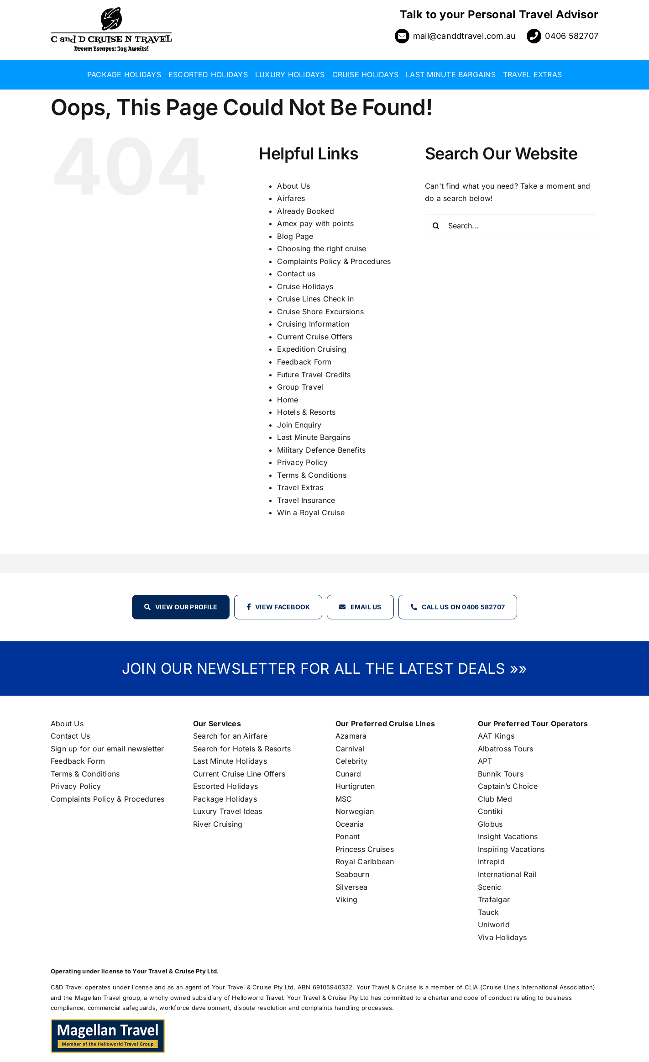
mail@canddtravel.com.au (464, 36)
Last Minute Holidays (230, 761)
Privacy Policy (302, 462)
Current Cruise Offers (314, 336)
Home (287, 399)
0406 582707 (571, 36)
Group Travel (300, 386)
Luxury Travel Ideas (227, 811)
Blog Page (295, 236)
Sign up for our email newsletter (107, 748)
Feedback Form (304, 361)
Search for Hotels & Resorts (242, 748)
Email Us (366, 607)
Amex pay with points (315, 223)
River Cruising (217, 824)
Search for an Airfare (230, 735)
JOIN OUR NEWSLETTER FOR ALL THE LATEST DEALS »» (324, 668)
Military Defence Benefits (321, 449)
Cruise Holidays (305, 286)
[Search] (436, 225)
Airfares (291, 198)
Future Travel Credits (314, 374)
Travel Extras (300, 487)
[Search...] (511, 225)
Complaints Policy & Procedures (334, 261)
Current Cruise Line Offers (239, 773)
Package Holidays (225, 798)
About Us (293, 185)
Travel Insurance (306, 500)
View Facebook (282, 607)
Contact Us (70, 735)
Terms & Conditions (311, 475)
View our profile (186, 607)
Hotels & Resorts (306, 412)
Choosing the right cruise (321, 248)
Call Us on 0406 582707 (463, 607)
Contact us (296, 273)
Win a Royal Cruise (310, 512)
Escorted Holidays (225, 786)
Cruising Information (313, 323)
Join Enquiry (299, 424)
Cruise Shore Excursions (320, 311)
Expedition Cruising (311, 349)
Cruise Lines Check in (315, 298)
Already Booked (305, 211)
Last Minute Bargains (314, 437)
